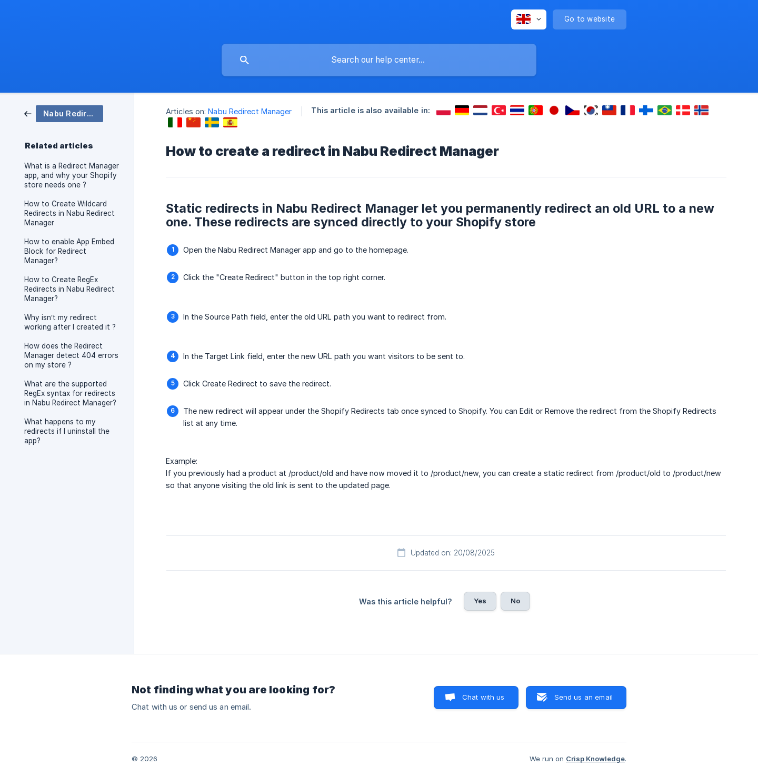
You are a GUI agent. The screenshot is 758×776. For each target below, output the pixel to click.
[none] (528, 19)
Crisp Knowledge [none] (595, 758)
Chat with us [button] (483, 697)
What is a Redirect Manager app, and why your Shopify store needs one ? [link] (71, 175)
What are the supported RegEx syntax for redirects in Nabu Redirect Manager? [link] (70, 393)
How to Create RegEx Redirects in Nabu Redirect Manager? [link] (69, 289)
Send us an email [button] (583, 697)
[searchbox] (379, 60)
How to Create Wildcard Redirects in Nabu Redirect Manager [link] (69, 213)
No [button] (515, 600)
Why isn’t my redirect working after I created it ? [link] (70, 322)
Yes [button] (480, 600)
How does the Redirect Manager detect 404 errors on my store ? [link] (71, 355)
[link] (63, 113)
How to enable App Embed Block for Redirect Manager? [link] (69, 251)
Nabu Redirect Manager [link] (250, 111)
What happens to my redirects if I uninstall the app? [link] (66, 431)
